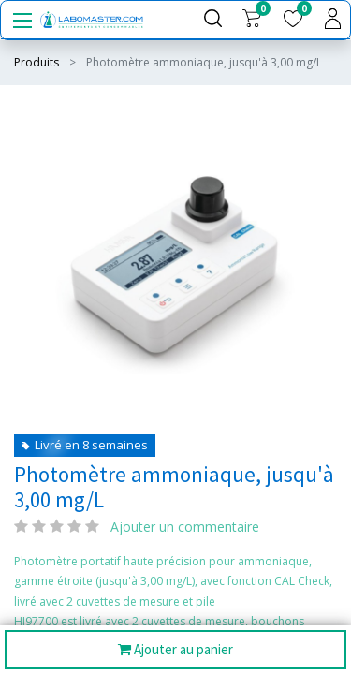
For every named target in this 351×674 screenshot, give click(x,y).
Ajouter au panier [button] (175, 650)
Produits (36, 62)
